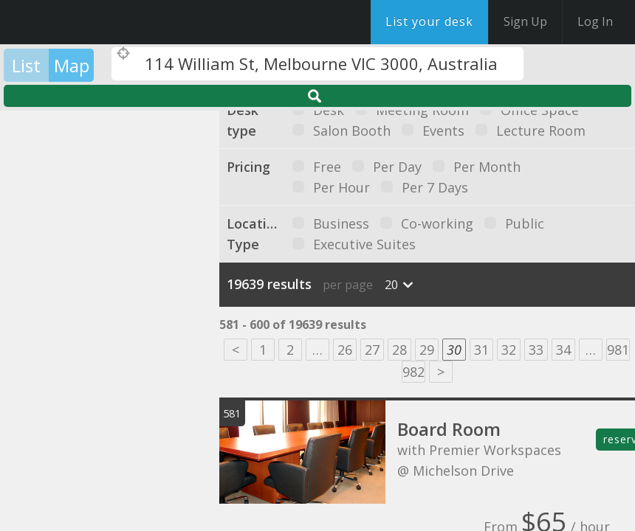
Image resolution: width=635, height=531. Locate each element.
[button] (81, 267)
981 (618, 349)
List (26, 65)
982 (413, 372)
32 (508, 349)
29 (426, 349)
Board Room (449, 429)
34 (563, 349)
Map (71, 65)
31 (481, 349)
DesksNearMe (103, 22)
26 (344, 349)
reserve (619, 439)
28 (399, 349)
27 (372, 349)
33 (536, 349)
